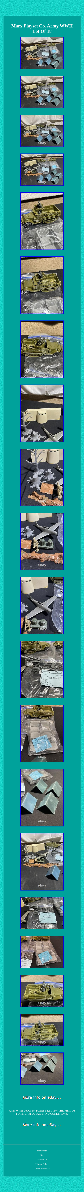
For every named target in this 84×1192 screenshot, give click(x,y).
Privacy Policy (42, 1164)
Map (42, 1155)
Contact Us (42, 1159)
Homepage (42, 1150)
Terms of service (42, 1168)
